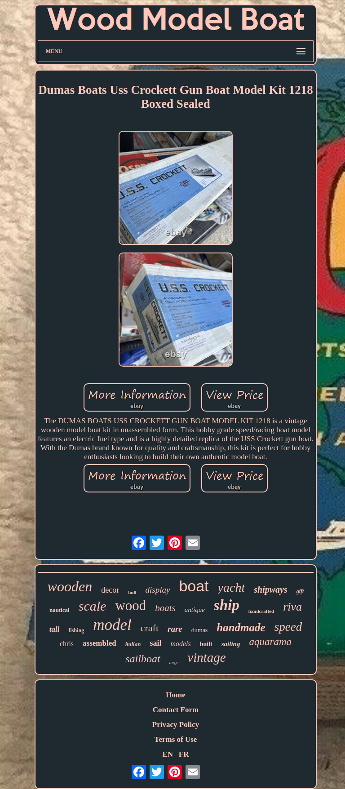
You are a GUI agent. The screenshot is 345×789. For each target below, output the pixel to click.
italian (133, 644)
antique (195, 609)
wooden (70, 586)
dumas (199, 630)
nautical (59, 610)
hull (132, 592)
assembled (99, 643)
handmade (241, 627)
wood (130, 605)
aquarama (270, 641)
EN (167, 754)
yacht (231, 587)
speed (288, 627)
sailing (230, 643)
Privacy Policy (175, 724)
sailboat (142, 659)
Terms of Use (176, 739)
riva (292, 606)
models (180, 643)
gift (300, 591)
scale (92, 605)
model (112, 625)
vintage (206, 657)
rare (175, 629)
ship (226, 605)
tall (54, 629)
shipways (270, 589)
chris (67, 643)
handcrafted (261, 611)
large (174, 662)
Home (175, 695)
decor (110, 589)
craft (150, 628)
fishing (76, 630)
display (158, 589)
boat (193, 585)
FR (184, 754)
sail (155, 642)
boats (165, 608)
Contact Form (176, 709)
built (206, 644)
